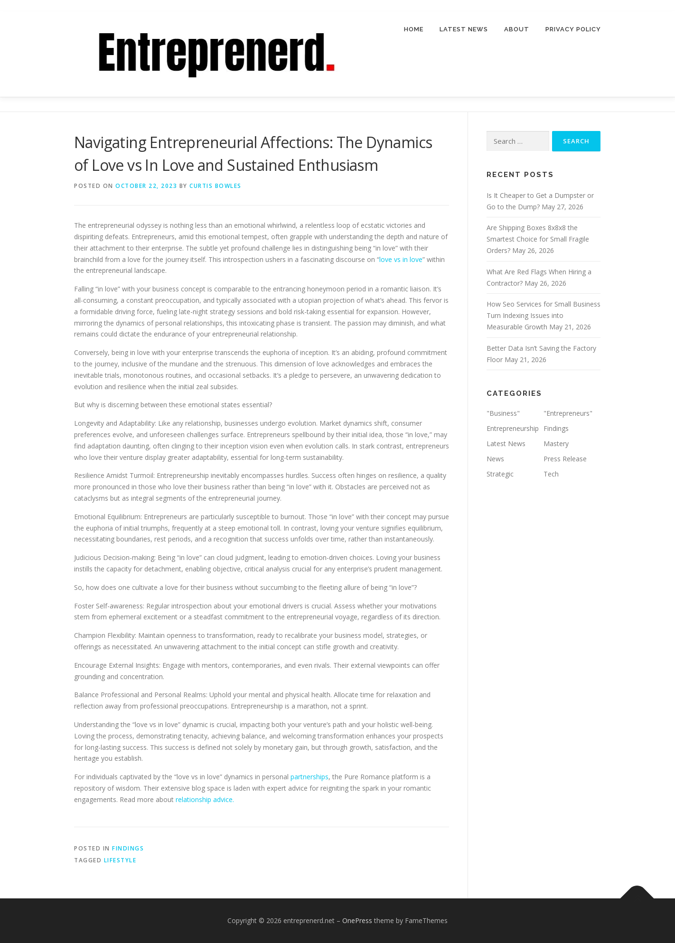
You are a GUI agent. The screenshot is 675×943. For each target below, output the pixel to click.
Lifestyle (120, 860)
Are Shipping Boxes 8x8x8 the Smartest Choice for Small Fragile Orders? (538, 239)
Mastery (556, 443)
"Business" (503, 413)
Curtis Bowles (215, 186)
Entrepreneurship (513, 428)
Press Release (565, 458)
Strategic (500, 473)
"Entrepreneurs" (568, 413)
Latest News (464, 29)
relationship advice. (205, 799)
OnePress (357, 920)
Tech (551, 473)
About (516, 29)
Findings (128, 848)
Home (413, 29)
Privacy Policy (573, 29)
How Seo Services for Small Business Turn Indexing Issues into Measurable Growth (543, 316)
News (495, 458)
